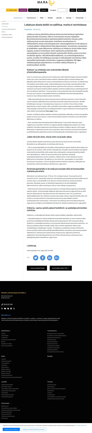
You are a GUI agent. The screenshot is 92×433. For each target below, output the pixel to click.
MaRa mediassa (5, 369)
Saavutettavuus (51, 339)
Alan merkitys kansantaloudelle (56, 388)
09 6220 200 (7, 304)
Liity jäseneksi (5, 363)
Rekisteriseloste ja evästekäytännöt (11, 377)
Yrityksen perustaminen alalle (55, 399)
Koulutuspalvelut (6, 361)
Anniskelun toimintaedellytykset (56, 335)
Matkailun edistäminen (54, 337)
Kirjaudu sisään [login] (12, 10)
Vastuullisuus (51, 386)
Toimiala (70, 17)
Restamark (81, 10)
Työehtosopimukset (7, 384)
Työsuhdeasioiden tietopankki (10, 388)
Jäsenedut (4, 365)
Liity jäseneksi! (23, 10)
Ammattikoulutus (52, 341)
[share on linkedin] (49, 260)
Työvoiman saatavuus (53, 348)
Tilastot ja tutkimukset (8, 416)
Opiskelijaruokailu (52, 350)
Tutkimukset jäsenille (7, 395)
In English (53, 10)
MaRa (43, 17)
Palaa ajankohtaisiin (37, 268)
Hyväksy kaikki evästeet (11, 429)
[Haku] (62, 10)
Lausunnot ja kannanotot (9, 29)
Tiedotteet (5, 26)
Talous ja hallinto (6, 414)
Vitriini (73, 10)
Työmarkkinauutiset (7, 397)
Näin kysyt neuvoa (6, 386)
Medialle (50, 18)
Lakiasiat (44, 10)
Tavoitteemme (32, 17)
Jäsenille (60, 17)
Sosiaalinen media (7, 34)
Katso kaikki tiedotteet (60, 268)
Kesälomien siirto (52, 343)
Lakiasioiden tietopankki (8, 390)
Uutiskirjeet (4, 392)
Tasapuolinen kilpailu (53, 345)
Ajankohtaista (19, 17)
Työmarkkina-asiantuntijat (9, 408)
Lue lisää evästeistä (80, 425)
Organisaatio (5, 367)
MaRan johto (5, 406)
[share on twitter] (35, 260)
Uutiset (3, 333)
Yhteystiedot (81, 17)
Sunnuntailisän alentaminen (55, 352)
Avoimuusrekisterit (6, 375)
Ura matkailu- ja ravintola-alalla (56, 397)
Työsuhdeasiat (33, 10)
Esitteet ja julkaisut (7, 37)
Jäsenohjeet (5, 24)
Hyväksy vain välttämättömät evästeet (33, 429)
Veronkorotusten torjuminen (55, 333)
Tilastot (49, 392)
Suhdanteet (50, 390)
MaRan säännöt (5, 373)
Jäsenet (3, 359)
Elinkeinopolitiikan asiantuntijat (10, 410)
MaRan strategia (6, 371)
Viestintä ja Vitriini (6, 412)
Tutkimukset (51, 395)
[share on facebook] (42, 260)
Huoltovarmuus (51, 384)
